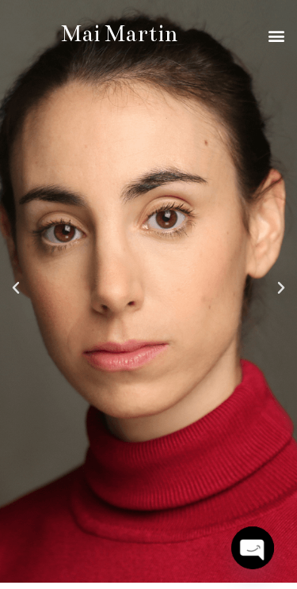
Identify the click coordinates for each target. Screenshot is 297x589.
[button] (276, 35)
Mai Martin (119, 34)
